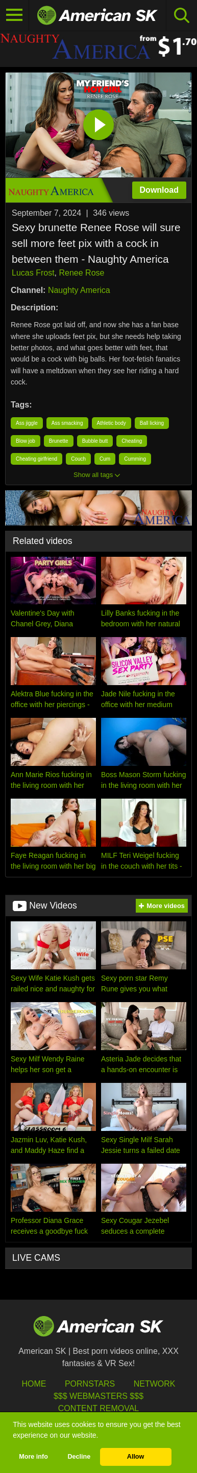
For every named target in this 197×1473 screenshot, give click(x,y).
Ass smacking (67, 423)
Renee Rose (81, 272)
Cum (105, 459)
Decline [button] (78, 1456)
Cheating (131, 441)
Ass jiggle (27, 423)
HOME (33, 1383)
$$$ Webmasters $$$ (98, 1396)
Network (155, 1383)
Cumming (135, 459)
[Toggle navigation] (14, 15)
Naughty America (79, 290)
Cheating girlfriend (36, 459)
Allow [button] (135, 1456)
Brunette (58, 441)
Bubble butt (95, 441)
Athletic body (111, 423)
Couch (78, 459)
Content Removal (98, 1408)
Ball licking (152, 423)
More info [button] (33, 1456)
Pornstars (90, 1383)
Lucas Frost (33, 272)
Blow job (25, 441)
